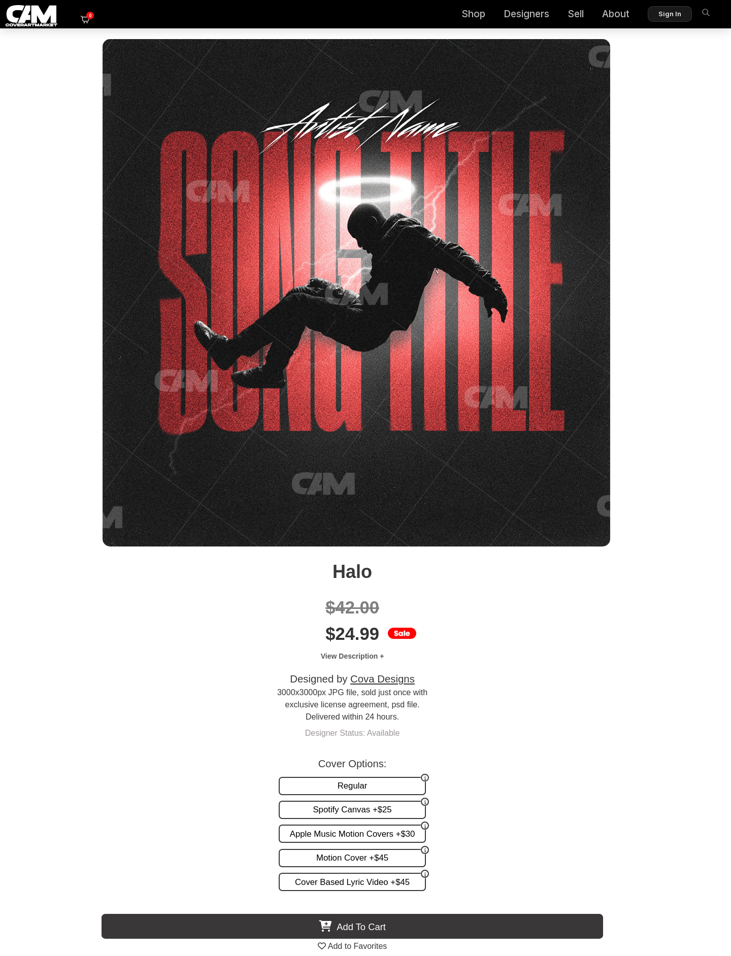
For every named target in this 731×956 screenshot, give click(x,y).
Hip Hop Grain (284, 630)
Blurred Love (609, 630)
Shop (455, 15)
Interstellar (122, 630)
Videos (432, 747)
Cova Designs (577, 171)
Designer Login (330, 904)
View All (424, 454)
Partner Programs (667, 747)
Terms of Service (398, 904)
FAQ (691, 716)
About (597, 15)
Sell (557, 15)
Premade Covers (450, 705)
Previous (33, 552)
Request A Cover (450, 727)
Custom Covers (448, 716)
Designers (507, 15)
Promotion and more (457, 737)
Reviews (684, 727)
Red (446, 630)
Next (697, 552)
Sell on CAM (676, 737)
